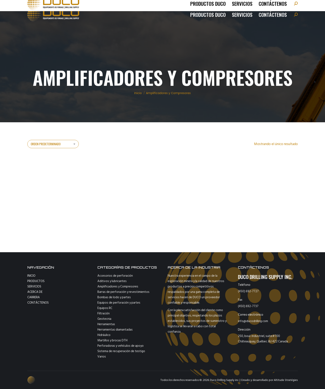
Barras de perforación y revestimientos (123, 291)
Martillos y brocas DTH (112, 340)
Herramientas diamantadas (115, 329)
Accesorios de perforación (115, 275)
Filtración (103, 313)
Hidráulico (103, 335)
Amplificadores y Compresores (117, 286)
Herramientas (106, 324)
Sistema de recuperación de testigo (121, 351)
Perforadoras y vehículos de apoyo (120, 345)
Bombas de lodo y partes (114, 297)
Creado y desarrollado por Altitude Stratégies (269, 380)
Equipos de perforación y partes (118, 302)
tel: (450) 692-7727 (46, 5)
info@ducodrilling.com (77, 5)
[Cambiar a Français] (272, 5)
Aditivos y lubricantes (112, 281)
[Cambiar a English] (287, 5)
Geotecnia (104, 318)
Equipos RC (104, 308)
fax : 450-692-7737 (110, 5)
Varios (101, 356)
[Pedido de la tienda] (53, 144)
